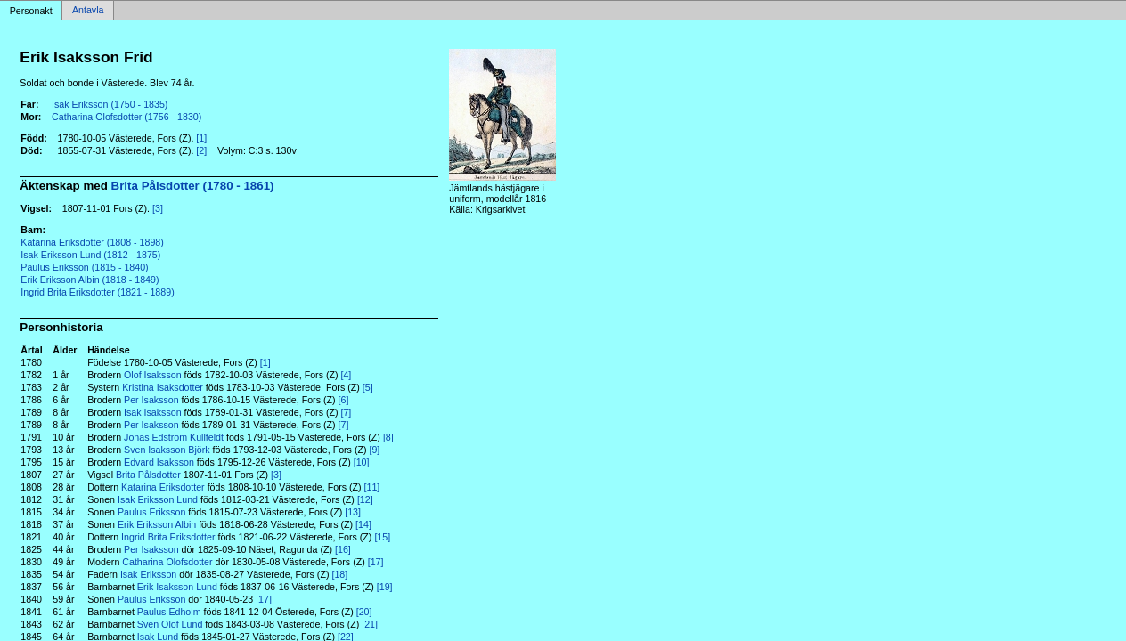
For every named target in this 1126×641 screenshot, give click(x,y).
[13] (353, 512)
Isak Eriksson (148, 574)
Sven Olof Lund (169, 624)
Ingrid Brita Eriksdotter (168, 536)
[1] (201, 138)
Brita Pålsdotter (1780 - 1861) (192, 185)
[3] (157, 208)
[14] (363, 524)
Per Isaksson (151, 399)
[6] (344, 399)
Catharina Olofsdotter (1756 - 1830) (126, 116)
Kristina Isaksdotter (162, 387)
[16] (343, 549)
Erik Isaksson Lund (177, 586)
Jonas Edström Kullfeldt (174, 437)
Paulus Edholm (169, 611)
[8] (388, 437)
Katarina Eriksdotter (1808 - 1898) (92, 242)
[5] (368, 387)
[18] (339, 574)
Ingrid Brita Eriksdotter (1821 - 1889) (97, 292)
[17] (376, 561)
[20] (364, 611)
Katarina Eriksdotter (163, 487)
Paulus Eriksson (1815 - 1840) (84, 267)
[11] (372, 487)
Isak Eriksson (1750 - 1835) (109, 104)
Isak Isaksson (153, 412)
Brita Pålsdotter (148, 474)
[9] (374, 449)
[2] (201, 150)
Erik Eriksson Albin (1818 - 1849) (89, 279)
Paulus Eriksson (151, 512)
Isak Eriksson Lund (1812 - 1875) (90, 254)
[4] (345, 374)
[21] (370, 624)
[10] (362, 462)
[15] (382, 536)
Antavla (88, 10)
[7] (345, 412)
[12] (365, 499)
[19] (385, 586)
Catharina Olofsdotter (167, 561)
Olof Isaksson (153, 374)
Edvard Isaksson (159, 462)
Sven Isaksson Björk (167, 449)
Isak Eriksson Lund (158, 499)
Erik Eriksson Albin (157, 524)
